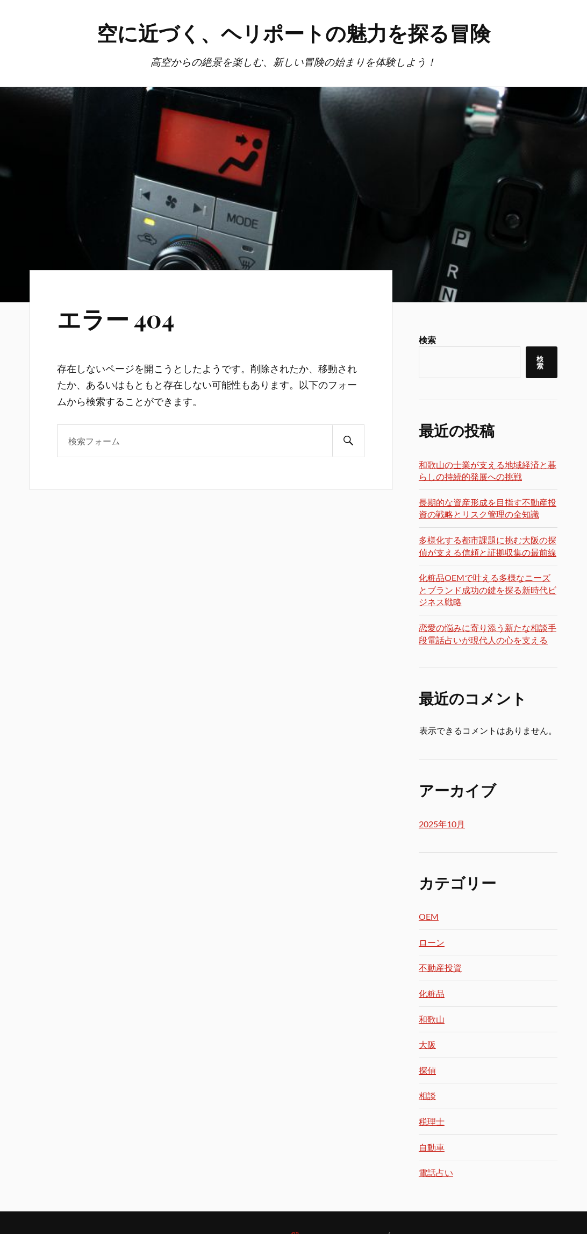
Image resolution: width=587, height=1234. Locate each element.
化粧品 (432, 993)
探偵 (427, 1070)
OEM (429, 916)
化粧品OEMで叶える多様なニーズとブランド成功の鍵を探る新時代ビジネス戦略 (487, 589)
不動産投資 (440, 967)
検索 (427, 340)
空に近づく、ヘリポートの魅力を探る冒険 (293, 32)
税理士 (432, 1121)
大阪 (427, 1044)
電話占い (436, 1172)
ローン (432, 942)
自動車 (432, 1147)
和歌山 (432, 1019)
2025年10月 (442, 824)
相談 (427, 1095)
